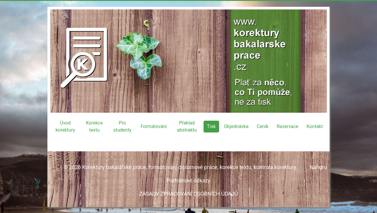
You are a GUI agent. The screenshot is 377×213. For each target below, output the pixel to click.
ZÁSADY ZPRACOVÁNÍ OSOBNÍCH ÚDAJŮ (188, 194)
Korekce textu (94, 126)
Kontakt (315, 126)
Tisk (211, 126)
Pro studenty (122, 126)
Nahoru (318, 167)
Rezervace (287, 126)
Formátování (153, 126)
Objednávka (236, 126)
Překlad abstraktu (187, 126)
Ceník (263, 126)
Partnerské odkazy (188, 180)
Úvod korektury (65, 126)
